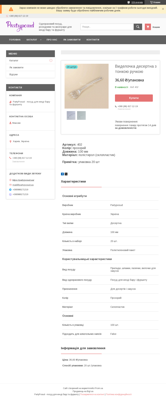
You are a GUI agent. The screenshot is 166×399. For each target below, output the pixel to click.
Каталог (32, 39)
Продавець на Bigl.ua (83, 391)
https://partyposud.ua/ (23, 180)
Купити (134, 98)
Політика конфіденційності (119, 394)
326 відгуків (137, 2)
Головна (14, 39)
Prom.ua (99, 388)
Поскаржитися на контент (92, 394)
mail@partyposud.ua (23, 185)
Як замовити (71, 39)
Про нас (52, 39)
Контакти (93, 39)
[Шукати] (138, 27)
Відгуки (13, 74)
